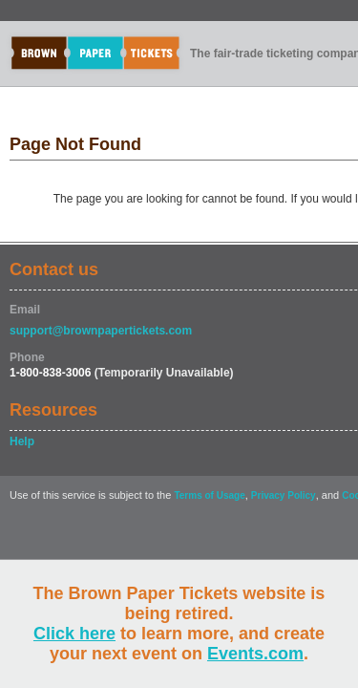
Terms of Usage (209, 495)
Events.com (255, 653)
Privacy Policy (283, 495)
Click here (74, 633)
